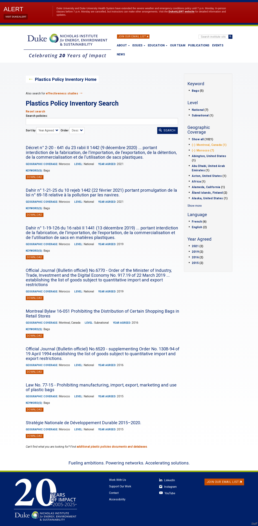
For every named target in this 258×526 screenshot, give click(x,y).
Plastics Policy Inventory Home (65, 79)
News (121, 54)
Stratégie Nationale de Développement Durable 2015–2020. (83, 422)
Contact (114, 493)
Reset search (35, 111)
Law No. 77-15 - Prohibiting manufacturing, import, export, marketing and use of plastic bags (101, 387)
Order (65, 130)
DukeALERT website (182, 11)
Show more (195, 205)
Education (157, 45)
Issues (138, 45)
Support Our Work (120, 486)
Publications (199, 45)
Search (167, 130)
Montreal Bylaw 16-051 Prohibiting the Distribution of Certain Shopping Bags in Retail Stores (102, 313)
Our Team (177, 45)
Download (34, 177)
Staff (254, 523)
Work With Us (117, 480)
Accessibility (117, 499)
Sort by (31, 130)
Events (217, 45)
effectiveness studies (62, 93)
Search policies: (37, 116)
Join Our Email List (132, 36)
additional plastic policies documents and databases (112, 446)
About (123, 45)
